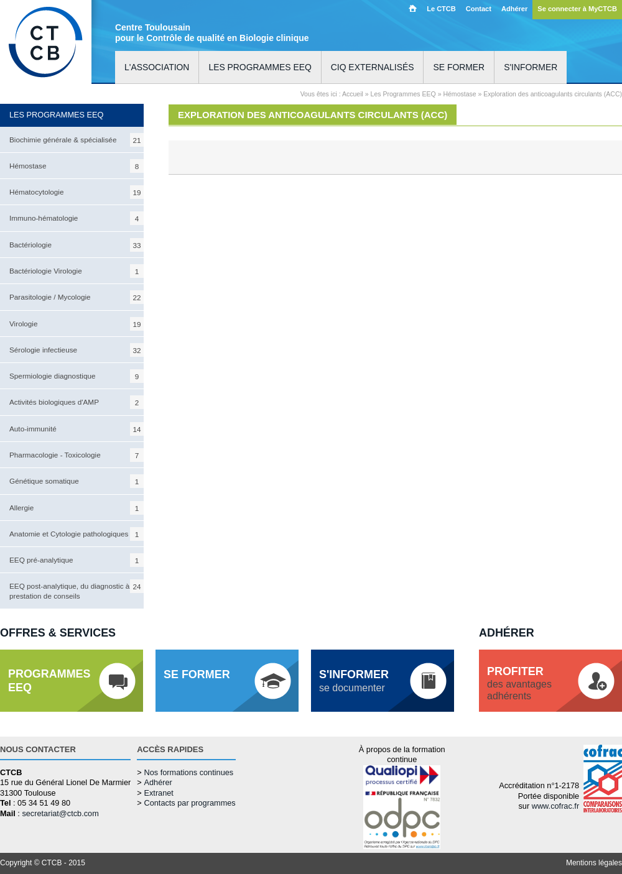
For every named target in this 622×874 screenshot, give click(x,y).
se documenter (354, 680)
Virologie (76, 324)
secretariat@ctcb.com (60, 813)
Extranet (158, 793)
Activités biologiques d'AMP (76, 402)
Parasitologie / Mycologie (76, 297)
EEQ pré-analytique (76, 560)
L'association (156, 67)
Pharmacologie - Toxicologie (76, 455)
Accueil (413, 8)
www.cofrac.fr (555, 806)
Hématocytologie (76, 192)
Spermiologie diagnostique (76, 376)
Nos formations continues (188, 772)
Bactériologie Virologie (76, 271)
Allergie (76, 508)
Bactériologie (76, 245)
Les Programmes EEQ (403, 94)
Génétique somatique (76, 481)
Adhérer (514, 8)
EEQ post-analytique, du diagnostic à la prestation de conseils (76, 589)
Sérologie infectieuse (76, 350)
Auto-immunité (76, 429)
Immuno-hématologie (76, 218)
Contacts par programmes (189, 802)
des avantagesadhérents (519, 683)
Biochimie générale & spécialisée (76, 140)
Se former (459, 67)
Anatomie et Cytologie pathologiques (76, 534)
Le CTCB (441, 8)
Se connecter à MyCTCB (577, 8)
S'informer (530, 67)
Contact (478, 8)
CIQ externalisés (372, 67)
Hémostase (76, 166)
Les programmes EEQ (259, 67)
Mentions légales (594, 862)
